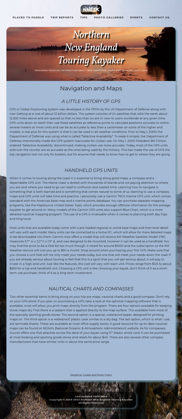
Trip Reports (62, 17)
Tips (83, 17)
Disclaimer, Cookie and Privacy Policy (91, 374)
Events (136, 17)
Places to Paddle (28, 17)
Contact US (159, 17)
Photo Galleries (109, 17)
